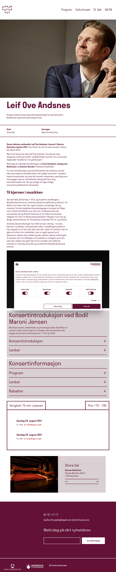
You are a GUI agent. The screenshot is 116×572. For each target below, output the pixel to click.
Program (66, 9)
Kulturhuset (83, 9)
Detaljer (94, 300)
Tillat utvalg (58, 306)
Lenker (14, 350)
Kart (66, 481)
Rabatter (16, 391)
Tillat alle (86, 306)
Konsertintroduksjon (26, 341)
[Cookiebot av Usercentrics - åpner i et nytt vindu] (91, 264)
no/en (108, 9)
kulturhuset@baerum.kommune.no (66, 520)
